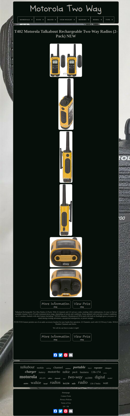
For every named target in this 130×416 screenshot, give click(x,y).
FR (68, 407)
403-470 (42, 378)
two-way (75, 377)
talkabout (27, 367)
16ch (64, 378)
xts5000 (88, 378)
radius (105, 373)
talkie (66, 372)
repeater (98, 367)
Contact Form (66, 396)
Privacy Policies (66, 400)
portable (79, 367)
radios (55, 382)
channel (58, 367)
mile (74, 383)
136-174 (96, 372)
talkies (50, 378)
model (110, 378)
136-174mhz (95, 383)
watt (105, 383)
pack (74, 372)
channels (57, 378)
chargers (108, 368)
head (45, 384)
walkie (36, 382)
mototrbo (54, 372)
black (90, 368)
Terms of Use (66, 403)
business (84, 372)
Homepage (66, 393)
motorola (28, 376)
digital (100, 377)
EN (64, 407)
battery (42, 372)
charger (30, 372)
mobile (40, 367)
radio (83, 382)
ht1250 (66, 383)
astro (26, 383)
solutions (68, 368)
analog (48, 368)
